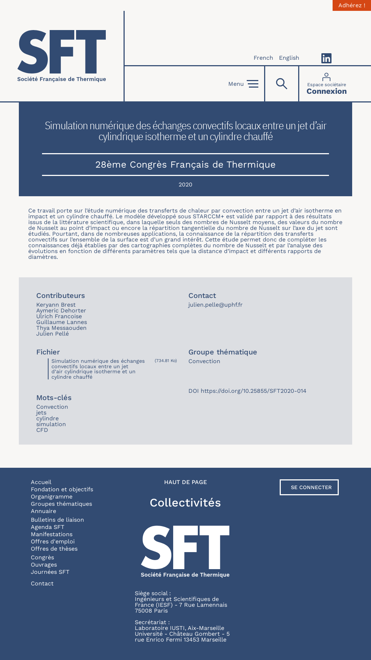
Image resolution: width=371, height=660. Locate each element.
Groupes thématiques (61, 503)
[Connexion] (327, 83)
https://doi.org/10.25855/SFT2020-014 (254, 390)
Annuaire (43, 511)
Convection (204, 361)
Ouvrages (44, 564)
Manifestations (51, 534)
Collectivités (185, 502)
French (263, 57)
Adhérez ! (351, 5)
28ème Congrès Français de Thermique (185, 164)
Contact (42, 583)
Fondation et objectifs (62, 489)
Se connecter (311, 487)
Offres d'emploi (53, 541)
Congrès (42, 557)
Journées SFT (50, 571)
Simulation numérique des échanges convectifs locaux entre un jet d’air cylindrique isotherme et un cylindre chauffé (98, 368)
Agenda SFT (47, 527)
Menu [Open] (243, 84)
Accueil (41, 482)
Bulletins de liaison (57, 519)
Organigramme (51, 496)
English (289, 57)
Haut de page (185, 482)
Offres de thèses (54, 548)
